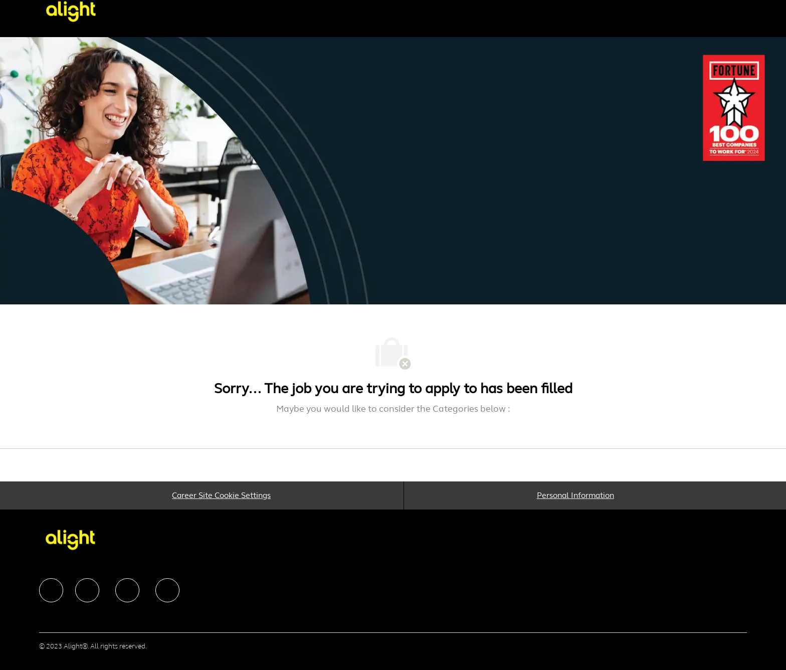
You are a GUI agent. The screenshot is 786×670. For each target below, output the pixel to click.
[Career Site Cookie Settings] (221, 495)
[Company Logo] (87, 11)
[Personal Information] (575, 495)
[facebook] (51, 590)
